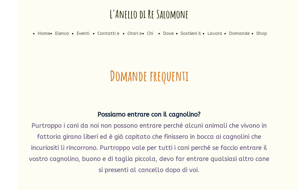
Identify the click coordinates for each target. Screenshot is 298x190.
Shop (261, 33)
